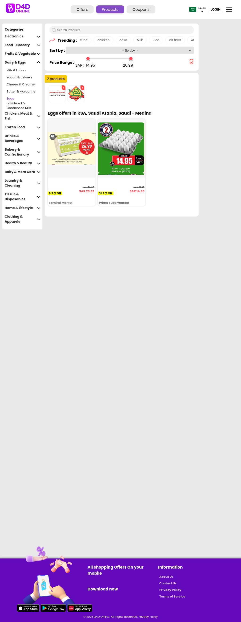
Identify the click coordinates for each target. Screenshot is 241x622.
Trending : (66, 40)
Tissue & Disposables (22, 197)
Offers (82, 9)
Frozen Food (22, 127)
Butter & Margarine (21, 91)
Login (216, 9)
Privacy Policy (170, 590)
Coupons (141, 9)
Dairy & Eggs (22, 62)
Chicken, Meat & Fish (22, 116)
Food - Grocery (22, 45)
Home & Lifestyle (22, 207)
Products (110, 9)
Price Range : (61, 62)
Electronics (22, 36)
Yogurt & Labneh (19, 77)
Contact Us (168, 583)
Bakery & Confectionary (22, 152)
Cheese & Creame (21, 84)
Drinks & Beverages (22, 138)
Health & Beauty (22, 163)
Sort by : (57, 50)
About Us (166, 576)
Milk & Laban (16, 70)
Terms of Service (172, 596)
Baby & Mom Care (22, 171)
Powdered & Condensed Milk (19, 105)
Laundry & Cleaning (22, 183)
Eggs (10, 98)
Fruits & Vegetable (22, 53)
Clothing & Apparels (22, 219)
